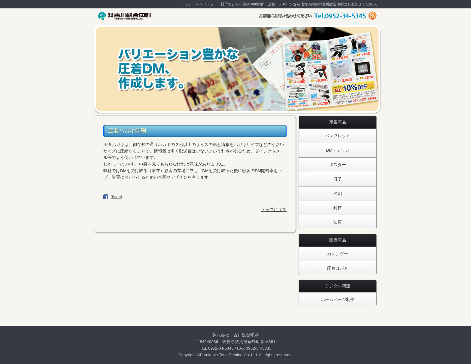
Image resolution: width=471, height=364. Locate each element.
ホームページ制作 (337, 299)
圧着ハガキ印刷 (127, 131)
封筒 (337, 208)
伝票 (337, 222)
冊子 (337, 179)
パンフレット (337, 136)
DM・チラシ (337, 150)
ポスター (337, 164)
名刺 (337, 193)
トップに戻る (274, 210)
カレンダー (337, 254)
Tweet (116, 197)
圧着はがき (337, 268)
